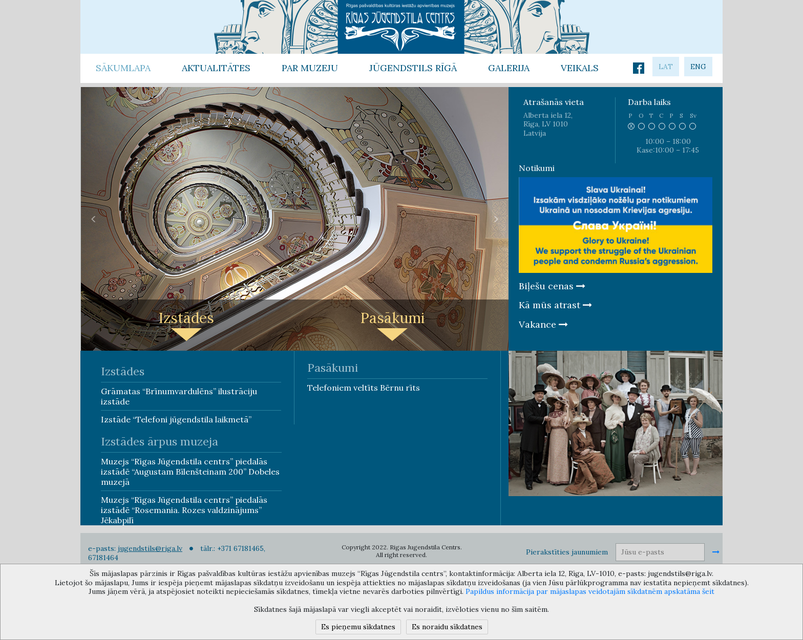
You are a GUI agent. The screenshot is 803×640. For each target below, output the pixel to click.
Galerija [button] (509, 68)
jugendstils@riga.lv (150, 548)
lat (666, 66)
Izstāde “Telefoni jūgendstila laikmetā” (176, 419)
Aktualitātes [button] (216, 68)
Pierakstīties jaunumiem (567, 552)
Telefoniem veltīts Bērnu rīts (363, 387)
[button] (94, 219)
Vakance (543, 324)
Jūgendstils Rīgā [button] (413, 68)
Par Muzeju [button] (310, 68)
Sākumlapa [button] (123, 68)
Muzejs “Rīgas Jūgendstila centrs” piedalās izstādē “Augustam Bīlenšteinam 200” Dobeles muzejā (190, 471)
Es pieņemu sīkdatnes (358, 626)
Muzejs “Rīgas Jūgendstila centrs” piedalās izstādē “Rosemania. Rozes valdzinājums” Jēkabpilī (184, 510)
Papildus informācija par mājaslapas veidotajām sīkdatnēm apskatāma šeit (590, 591)
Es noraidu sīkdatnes (447, 626)
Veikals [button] (580, 68)
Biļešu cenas (552, 286)
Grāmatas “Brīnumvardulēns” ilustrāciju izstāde (179, 396)
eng (698, 66)
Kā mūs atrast (555, 305)
